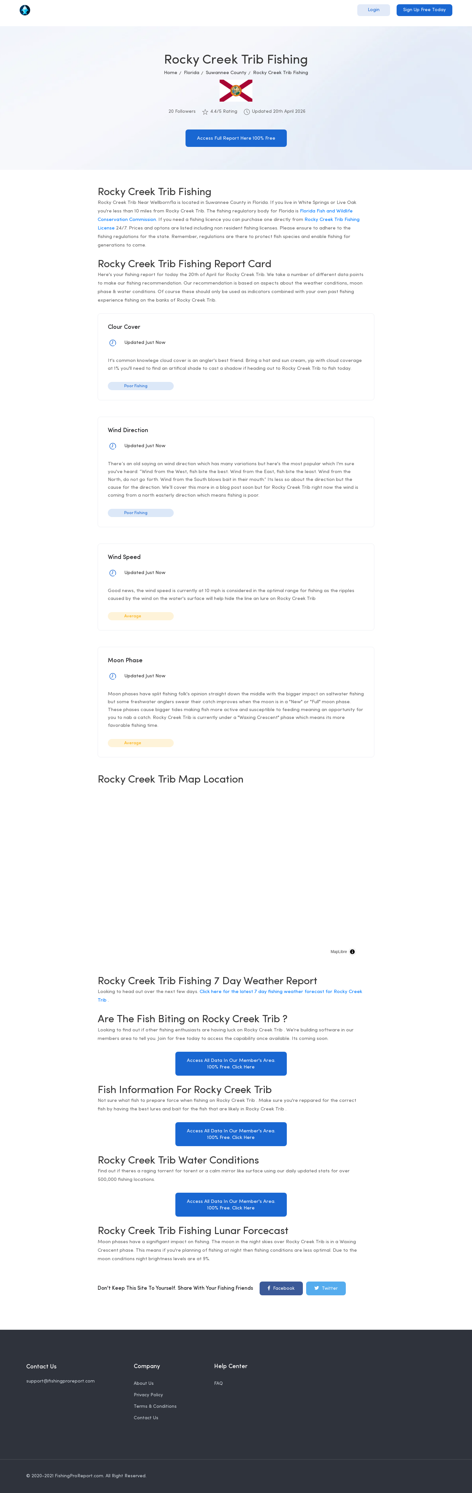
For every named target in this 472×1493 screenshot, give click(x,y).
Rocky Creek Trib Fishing (280, 72)
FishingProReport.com (79, 1476)
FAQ (218, 1383)
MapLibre (339, 951)
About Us (144, 1383)
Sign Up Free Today (424, 10)
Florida (191, 72)
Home (170, 72)
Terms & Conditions (155, 1406)
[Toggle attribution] (352, 952)
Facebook (281, 1288)
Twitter (326, 1288)
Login (374, 10)
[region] (231, 877)
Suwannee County (226, 72)
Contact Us (146, 1418)
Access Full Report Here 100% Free (236, 138)
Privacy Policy (148, 1395)
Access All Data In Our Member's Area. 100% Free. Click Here (231, 1064)
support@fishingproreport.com (60, 1381)
